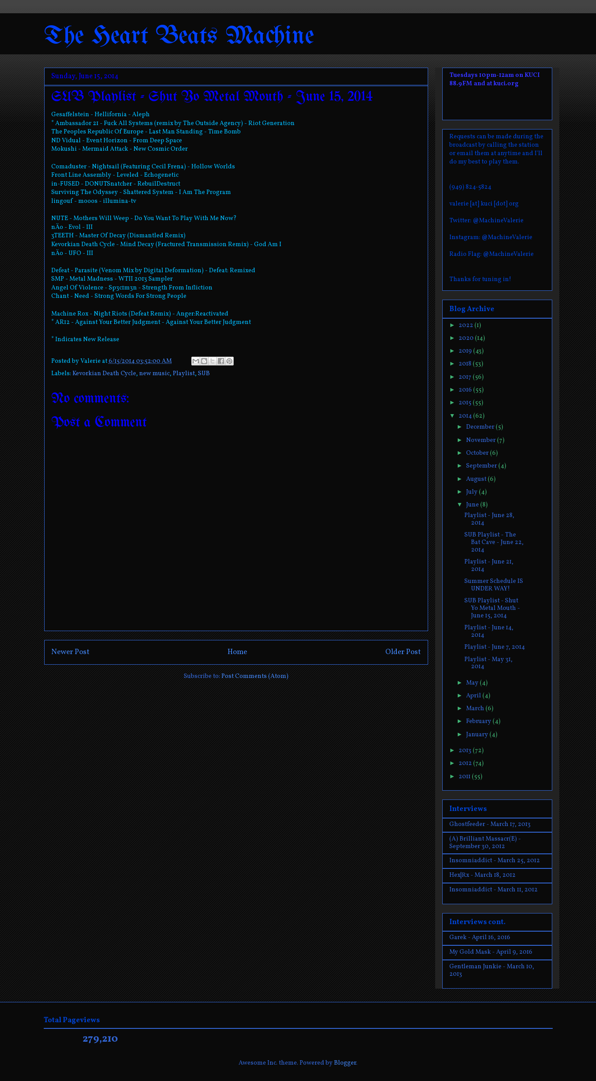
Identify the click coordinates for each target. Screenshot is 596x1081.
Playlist (184, 373)
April (474, 696)
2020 (467, 338)
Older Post (403, 652)
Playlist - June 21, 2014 (488, 566)
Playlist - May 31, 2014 (488, 663)
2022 (467, 325)
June (473, 505)
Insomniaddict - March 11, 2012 (493, 890)
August (477, 479)
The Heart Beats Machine (179, 36)
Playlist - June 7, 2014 (494, 647)
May (473, 683)
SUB (204, 373)
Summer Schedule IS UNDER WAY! (493, 585)
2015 (466, 403)
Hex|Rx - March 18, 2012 (482, 875)
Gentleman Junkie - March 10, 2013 (491, 970)
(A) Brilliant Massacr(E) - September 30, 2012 (485, 843)
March (476, 708)
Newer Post (70, 652)
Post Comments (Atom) (255, 676)
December (481, 427)
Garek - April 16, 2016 (479, 937)
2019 (466, 351)
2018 (466, 364)
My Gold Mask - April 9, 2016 (490, 952)
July (472, 492)
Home (237, 652)
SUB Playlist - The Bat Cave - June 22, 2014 (494, 542)
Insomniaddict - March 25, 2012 (494, 860)
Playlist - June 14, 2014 (488, 631)
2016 (466, 390)
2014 (466, 416)
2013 (466, 750)
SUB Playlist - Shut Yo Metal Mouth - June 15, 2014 (492, 608)
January (478, 735)
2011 (465, 777)
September (482, 466)
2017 (466, 377)
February (479, 721)
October (478, 453)
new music (154, 373)
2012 (466, 763)
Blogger (345, 1063)
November (481, 440)
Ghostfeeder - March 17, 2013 (490, 824)
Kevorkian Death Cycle (104, 373)
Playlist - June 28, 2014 (489, 519)
